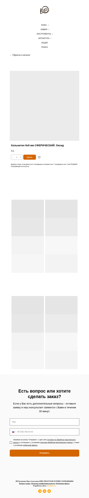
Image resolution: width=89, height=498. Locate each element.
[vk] (44, 492)
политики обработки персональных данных (56, 442)
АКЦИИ (44, 43)
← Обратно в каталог (20, 55)
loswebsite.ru (51, 486)
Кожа (44, 25)
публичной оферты (30, 445)
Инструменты (44, 34)
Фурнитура (44, 38)
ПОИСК (44, 47)
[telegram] (40, 492)
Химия (44, 29)
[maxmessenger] (49, 492)
